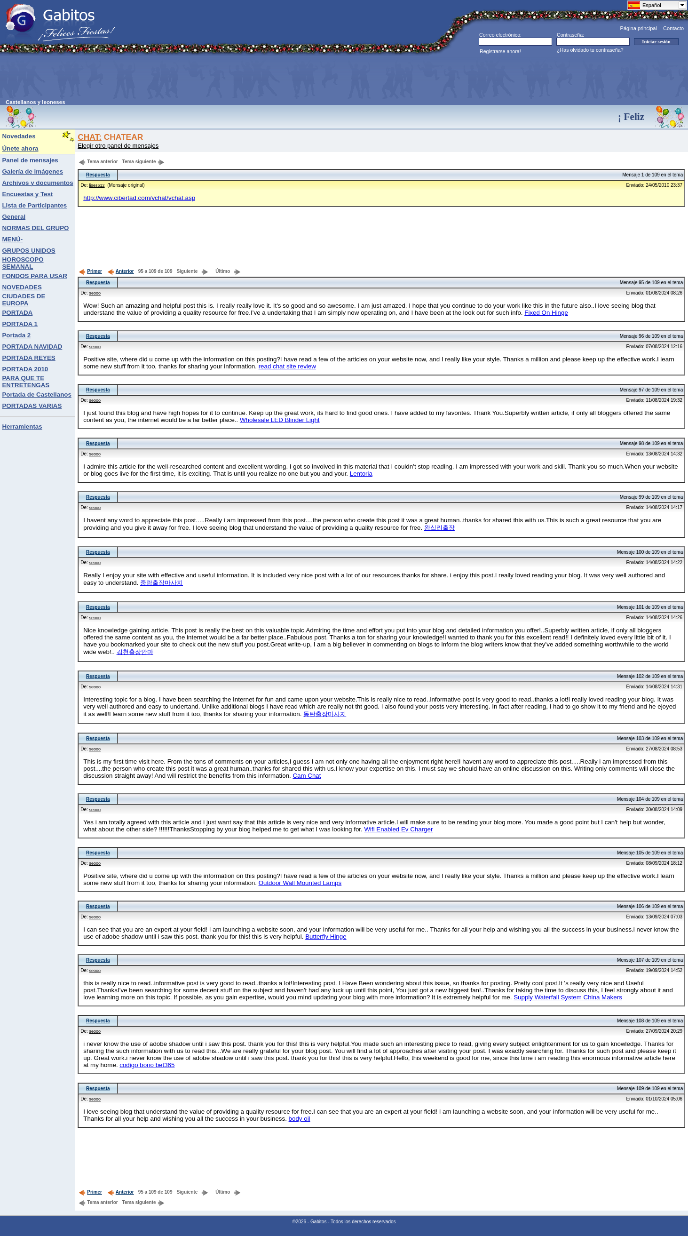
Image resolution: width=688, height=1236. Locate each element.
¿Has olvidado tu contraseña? (590, 50)
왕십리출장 (439, 527)
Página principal (638, 28)
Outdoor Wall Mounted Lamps (300, 882)
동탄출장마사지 (324, 714)
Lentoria (361, 473)
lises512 (97, 185)
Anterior (120, 271)
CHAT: (90, 137)
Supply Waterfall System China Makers (568, 997)
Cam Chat (307, 775)
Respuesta (98, 174)
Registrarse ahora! (500, 51)
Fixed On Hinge (546, 312)
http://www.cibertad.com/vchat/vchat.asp (139, 197)
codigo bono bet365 (146, 1065)
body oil (299, 1118)
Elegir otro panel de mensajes (118, 145)
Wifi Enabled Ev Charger (398, 829)
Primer (90, 271)
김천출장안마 (135, 651)
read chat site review (287, 366)
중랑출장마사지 (161, 582)
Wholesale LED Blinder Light (280, 419)
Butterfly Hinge (325, 936)
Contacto (673, 28)
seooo (95, 293)
